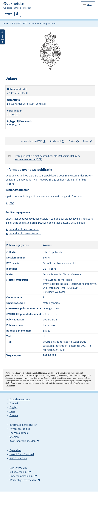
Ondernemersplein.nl (21, 476)
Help (12, 411)
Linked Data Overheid (21, 454)
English (13, 407)
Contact (13, 403)
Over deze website (19, 399)
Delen (87, 141)
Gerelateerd (57, 141)
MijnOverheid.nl (18, 468)
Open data (15, 450)
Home (5, 23)
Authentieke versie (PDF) (33, 141)
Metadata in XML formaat (24, 230)
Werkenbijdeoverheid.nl (22, 480)
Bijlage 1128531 (19, 23)
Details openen (2, 36)
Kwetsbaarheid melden (22, 441)
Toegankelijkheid (19, 433)
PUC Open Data (18, 458)
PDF (11, 203)
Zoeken (13, 415)
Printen (74, 141)
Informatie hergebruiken (23, 424)
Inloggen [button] (8, 13)
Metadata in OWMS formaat (25, 234)
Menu (90, 5)
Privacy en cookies (19, 428)
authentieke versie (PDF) (28, 159)
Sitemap (14, 437)
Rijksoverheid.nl (18, 472)
